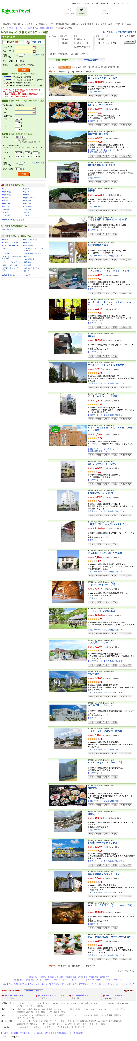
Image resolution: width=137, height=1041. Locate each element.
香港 (27, 980)
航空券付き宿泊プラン (98, 152)
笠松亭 (91, 190)
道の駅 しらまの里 (10, 243)
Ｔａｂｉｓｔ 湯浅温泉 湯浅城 (105, 731)
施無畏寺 (27, 243)
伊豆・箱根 (59, 977)
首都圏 (50, 977)
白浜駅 (5, 212)
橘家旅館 (92, 788)
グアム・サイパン (71, 980)
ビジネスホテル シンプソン (102, 464)
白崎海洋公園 (29, 259)
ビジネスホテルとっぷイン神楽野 (105, 553)
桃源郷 (5, 248)
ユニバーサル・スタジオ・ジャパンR (118, 984)
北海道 (30, 977)
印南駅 (26, 215)
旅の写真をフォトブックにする (51, 995)
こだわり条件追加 (129, 36)
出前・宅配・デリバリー (49, 1021)
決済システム (80, 1027)
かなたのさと (94, 674)
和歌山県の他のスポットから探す (18, 275)
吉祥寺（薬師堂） (31, 240)
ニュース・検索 (23, 1021)
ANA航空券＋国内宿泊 (22, 77)
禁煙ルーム (80, 39)
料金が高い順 (101, 67)
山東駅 (26, 189)
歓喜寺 (5, 240)
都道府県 (64, 54)
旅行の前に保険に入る (13, 995)
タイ (38, 980)
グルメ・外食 (66, 1021)
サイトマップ (88, 3)
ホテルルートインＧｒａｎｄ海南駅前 (107, 365)
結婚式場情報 (23, 1024)
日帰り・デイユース (114, 150)
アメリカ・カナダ (94, 980)
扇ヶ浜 (26, 271)
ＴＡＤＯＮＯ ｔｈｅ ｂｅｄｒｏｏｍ (108, 271)
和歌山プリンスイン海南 (100, 493)
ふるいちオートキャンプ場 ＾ (104, 584)
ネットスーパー (96, 1003)
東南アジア (58, 980)
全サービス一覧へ (33, 991)
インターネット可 (83, 43)
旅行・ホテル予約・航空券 (28, 1009)
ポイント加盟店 (36, 1006)
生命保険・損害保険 (113, 1015)
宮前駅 (5, 198)
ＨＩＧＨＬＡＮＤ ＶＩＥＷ (102, 78)
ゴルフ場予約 (46, 1009)
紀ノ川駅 (6, 207)
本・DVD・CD (49, 1003)
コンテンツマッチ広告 (41, 1027)
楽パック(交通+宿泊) (50, 984)
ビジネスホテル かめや (100, 104)
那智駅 (26, 195)
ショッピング (23, 1003)
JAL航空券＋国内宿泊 (22, 83)
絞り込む (130, 42)
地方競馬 (21, 1012)
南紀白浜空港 (8, 229)
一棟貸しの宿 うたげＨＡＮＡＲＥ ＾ (108, 524)
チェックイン (7, 47)
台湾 (32, 980)
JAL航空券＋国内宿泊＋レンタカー (27, 85)
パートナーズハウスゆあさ (101, 611)
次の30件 (91, 72)
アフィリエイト (67, 1027)
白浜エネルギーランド (32, 268)
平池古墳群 (28, 246)
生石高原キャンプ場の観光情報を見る (120, 32)
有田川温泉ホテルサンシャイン (104, 874)
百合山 (26, 256)
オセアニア (118, 980)
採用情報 (14, 1033)
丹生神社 (27, 265)
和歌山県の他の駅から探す (15, 220)
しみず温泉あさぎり (98, 245)
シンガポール (47, 980)
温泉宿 (65, 39)
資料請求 (48, 1033)
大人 (17, 55)
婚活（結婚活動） (116, 1021)
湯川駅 (26, 192)
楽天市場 (115, 3)
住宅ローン (98, 1015)
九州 (102, 977)
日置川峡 (27, 262)
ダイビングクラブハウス (12, 262)
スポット (85, 54)
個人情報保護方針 (62, 1033)
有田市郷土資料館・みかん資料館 (12, 257)
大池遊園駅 (28, 207)
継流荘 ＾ (93, 814)
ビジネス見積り (23, 1027)
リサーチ (55, 1027)
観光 (74, 984)
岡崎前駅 (27, 209)
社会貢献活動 (77, 1033)
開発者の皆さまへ (27, 1033)
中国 (91, 977)
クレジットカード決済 (107, 43)
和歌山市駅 (7, 204)
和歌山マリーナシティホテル (102, 842)
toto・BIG (35, 1012)
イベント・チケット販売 (64, 1009)
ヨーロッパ (108, 980)
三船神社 (6, 253)
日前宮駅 (6, 215)
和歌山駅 (27, 201)
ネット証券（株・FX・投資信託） (31, 1015)
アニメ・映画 (112, 1009)
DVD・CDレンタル (98, 1009)
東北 (36, 977)
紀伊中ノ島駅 (29, 198)
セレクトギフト (73, 1003)
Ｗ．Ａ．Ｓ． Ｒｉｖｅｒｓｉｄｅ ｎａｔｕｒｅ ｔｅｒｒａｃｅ (110, 303)
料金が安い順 (88, 67)
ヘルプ (64, 3)
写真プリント (35, 1024)
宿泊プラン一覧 (95, 92)
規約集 (40, 1033)
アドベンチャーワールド (12, 246)
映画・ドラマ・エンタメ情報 (53, 1012)
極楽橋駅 (6, 209)
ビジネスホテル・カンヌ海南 (102, 396)
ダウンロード (125, 1009)
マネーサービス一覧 (25, 1018)
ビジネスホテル (26, 984)
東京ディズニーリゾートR (90, 984)
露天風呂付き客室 (83, 47)
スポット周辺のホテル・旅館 (32, 28)
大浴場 (101, 39)
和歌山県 (49, 28)
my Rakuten (109, 1003)
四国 (96, 977)
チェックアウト (8, 51)
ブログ (34, 1021)
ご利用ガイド (75, 3)
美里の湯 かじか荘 (98, 133)
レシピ (76, 1021)
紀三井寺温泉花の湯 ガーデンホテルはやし (110, 937)
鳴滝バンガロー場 (10, 265)
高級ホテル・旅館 (10, 984)
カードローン (70, 1015)
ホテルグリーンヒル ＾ (100, 705)
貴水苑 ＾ (93, 336)
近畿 (85, 977)
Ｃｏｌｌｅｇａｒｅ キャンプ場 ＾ (107, 762)
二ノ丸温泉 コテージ (99, 642)
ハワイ (83, 980)
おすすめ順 (76, 67)
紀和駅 (5, 201)
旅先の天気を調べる (113, 995)
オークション (35, 1003)
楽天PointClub (122, 1003)
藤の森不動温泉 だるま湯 (101, 165)
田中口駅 (27, 204)
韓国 (16, 980)
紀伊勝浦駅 (7, 192)
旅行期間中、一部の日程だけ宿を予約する (29, 141)
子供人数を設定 (38, 55)
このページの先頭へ (128, 971)
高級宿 (65, 43)
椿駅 (4, 189)
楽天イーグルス (81, 1009)
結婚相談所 (102, 1021)
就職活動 (84, 1021)
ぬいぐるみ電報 (49, 1024)
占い (28, 1012)
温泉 (37, 984)
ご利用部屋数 (7, 61)
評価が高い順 (113, 67)
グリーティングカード (66, 1024)
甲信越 (68, 977)
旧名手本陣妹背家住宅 (32, 253)
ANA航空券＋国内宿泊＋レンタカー (28, 80)
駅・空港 (74, 54)
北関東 (43, 977)
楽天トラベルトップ (9, 28)
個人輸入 (85, 1003)
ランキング (65, 984)
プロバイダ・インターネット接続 (91, 1024)
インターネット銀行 (55, 1015)
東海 (80, 977)
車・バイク (60, 1003)
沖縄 (107, 977)
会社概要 (4, 1033)
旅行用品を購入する (80, 995)
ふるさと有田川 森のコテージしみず (107, 219)
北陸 (74, 977)
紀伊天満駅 (7, 195)
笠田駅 (26, 212)
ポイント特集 (23, 1006)
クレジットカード (85, 1015)
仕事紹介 (92, 1021)
